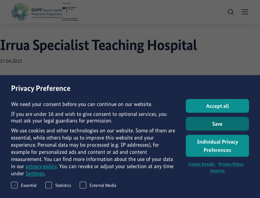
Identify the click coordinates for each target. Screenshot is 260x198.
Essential (24, 187)
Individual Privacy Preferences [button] (217, 148)
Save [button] (217, 126)
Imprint (217, 173)
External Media (98, 187)
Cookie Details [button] (202, 166)
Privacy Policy (231, 166)
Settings (35, 176)
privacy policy (41, 169)
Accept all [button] (217, 108)
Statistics (58, 187)
